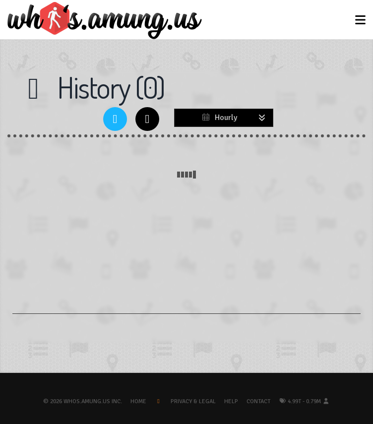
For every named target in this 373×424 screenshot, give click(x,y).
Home (138, 401)
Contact (258, 401)
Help (231, 401)
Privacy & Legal (193, 401)
